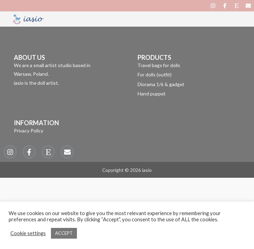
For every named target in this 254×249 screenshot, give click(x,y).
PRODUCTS (154, 57)
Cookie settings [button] (28, 233)
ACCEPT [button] (64, 233)
